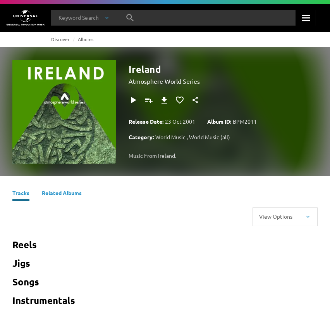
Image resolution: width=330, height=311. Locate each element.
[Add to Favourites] (179, 100)
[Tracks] (20, 193)
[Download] (164, 100)
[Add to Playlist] (148, 100)
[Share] (195, 100)
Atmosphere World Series (164, 81)
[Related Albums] (62, 193)
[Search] (306, 18)
